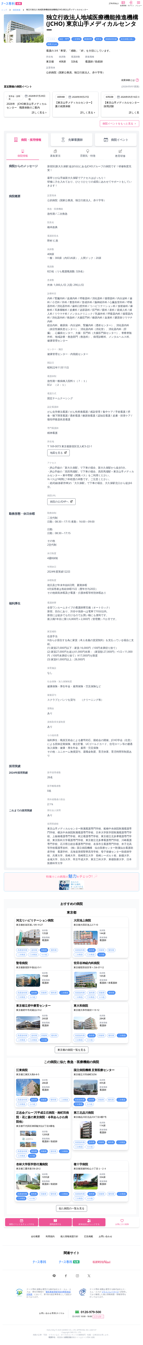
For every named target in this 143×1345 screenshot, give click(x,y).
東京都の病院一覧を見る (72, 1050)
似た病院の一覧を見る (71, 1208)
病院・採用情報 (27, 139)
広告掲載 (88, 1236)
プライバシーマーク (110, 1291)
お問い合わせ (105, 1236)
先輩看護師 (72, 139)
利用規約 (50, 1236)
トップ (4, 10)
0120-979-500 (91, 1312)
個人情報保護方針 (69, 1236)
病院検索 (16, 10)
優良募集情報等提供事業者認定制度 (49, 1293)
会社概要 (35, 1236)
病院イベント (115, 139)
